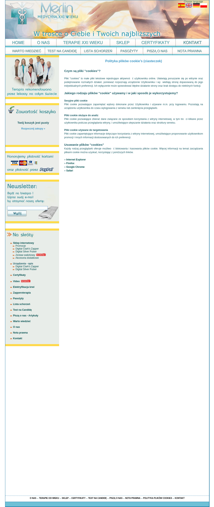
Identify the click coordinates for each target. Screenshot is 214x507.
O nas (16, 327)
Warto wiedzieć (22, 321)
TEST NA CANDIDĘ (97, 498)
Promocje (20, 245)
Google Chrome (75, 167)
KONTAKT (180, 498)
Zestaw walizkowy (25, 255)
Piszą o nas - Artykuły (25, 315)
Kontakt (17, 338)
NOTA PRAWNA (132, 498)
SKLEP (65, 498)
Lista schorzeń (21, 304)
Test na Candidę (22, 309)
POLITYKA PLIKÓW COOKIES (157, 498)
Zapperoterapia (22, 292)
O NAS (33, 498)
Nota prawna (20, 332)
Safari (69, 170)
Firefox (70, 163)
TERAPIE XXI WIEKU (49, 498)
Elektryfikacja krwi (23, 287)
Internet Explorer (76, 159)
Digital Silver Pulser (26, 251)
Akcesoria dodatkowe (27, 257)
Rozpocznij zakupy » (33, 128)
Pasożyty (18, 298)
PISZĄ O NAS (115, 498)
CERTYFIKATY (78, 498)
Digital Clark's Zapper (27, 248)
